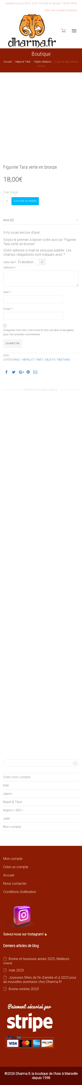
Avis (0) (8, 220)
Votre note (9, 262)
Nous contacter (15, 883)
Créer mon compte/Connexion (60, 10)
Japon (7, 794)
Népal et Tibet (22, 61)
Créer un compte (15, 867)
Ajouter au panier (25, 201)
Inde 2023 (16, 970)
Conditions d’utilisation (19, 892)
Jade (6, 818)
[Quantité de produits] (7, 201)
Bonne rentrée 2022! (24, 989)
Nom (7, 292)
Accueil (8, 61)
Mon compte (12, 827)
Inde (6, 785)
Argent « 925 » (13, 810)
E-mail (8, 308)
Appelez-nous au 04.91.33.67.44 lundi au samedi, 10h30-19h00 (41, 3)
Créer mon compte (16, 777)
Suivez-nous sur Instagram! (23, 934)
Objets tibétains (42, 61)
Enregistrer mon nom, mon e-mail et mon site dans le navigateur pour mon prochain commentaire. (38, 332)
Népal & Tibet (12, 802)
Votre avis (9, 267)
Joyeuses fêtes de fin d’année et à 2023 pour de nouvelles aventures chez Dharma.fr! (39, 980)
